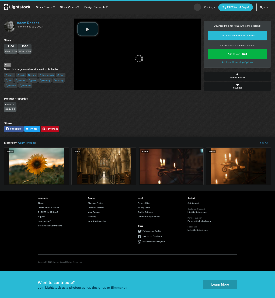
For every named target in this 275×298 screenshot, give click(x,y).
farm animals (47, 75)
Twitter (32, 129)
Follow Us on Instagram (153, 241)
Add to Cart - (237, 54)
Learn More (220, 284)
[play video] (87, 29)
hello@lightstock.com (197, 230)
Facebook (14, 129)
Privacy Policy (144, 207)
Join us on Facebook (152, 236)
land (9, 80)
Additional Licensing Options (237, 62)
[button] (45, 7)
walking (59, 80)
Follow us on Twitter (152, 230)
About (41, 203)
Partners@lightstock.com (199, 220)
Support (41, 216)
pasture (20, 80)
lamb (21, 75)
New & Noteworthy (97, 221)
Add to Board (237, 76)
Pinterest (50, 129)
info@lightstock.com (197, 212)
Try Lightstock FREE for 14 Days (237, 35)
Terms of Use (144, 203)
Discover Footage (96, 207)
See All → (265, 143)
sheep (10, 75)
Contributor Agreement (149, 216)
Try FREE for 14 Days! (235, 7)
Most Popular (94, 212)
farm (60, 75)
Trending (92, 216)
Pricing (209, 7)
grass (32, 80)
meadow (11, 85)
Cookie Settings (145, 212)
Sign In (263, 7)
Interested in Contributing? (50, 225)
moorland (25, 85)
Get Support (193, 203)
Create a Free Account (48, 207)
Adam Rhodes (28, 22)
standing (45, 80)
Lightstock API (44, 221)
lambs (32, 75)
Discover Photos (95, 203)
